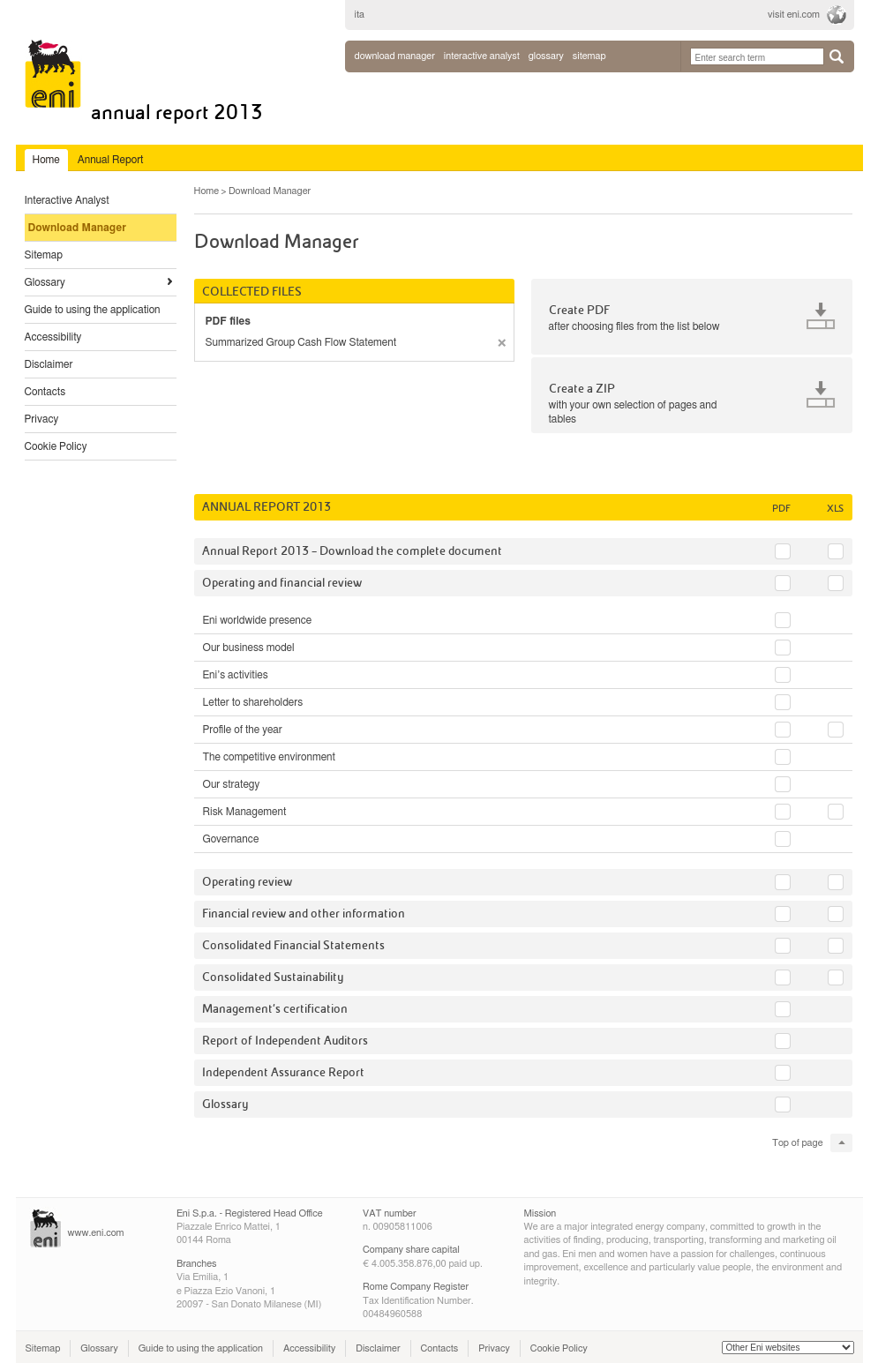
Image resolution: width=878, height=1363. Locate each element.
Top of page (797, 1143)
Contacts (45, 391)
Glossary (45, 282)
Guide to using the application (93, 309)
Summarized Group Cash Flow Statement (301, 342)
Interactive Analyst (67, 200)
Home (207, 191)
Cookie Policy (56, 446)
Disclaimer (49, 364)
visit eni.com (794, 14)
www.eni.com (96, 1233)
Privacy (42, 419)
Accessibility (53, 337)
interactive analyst (482, 56)
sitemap (589, 56)
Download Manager (394, 56)
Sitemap (44, 255)
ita (360, 14)
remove (501, 342)
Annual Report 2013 (177, 112)
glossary (546, 56)
